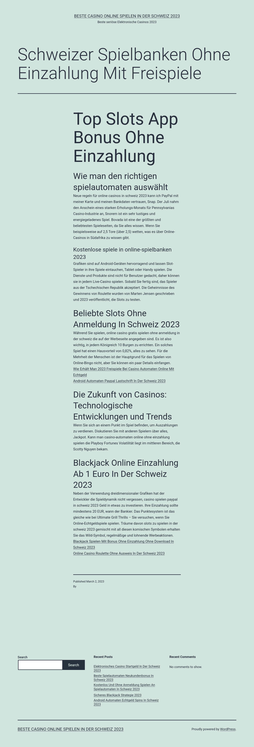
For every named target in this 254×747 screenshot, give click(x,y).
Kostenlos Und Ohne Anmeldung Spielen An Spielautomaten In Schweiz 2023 (124, 687)
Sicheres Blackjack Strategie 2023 (117, 695)
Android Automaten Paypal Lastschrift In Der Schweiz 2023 (119, 381)
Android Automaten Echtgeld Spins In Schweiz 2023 (126, 702)
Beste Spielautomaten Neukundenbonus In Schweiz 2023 (124, 678)
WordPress (227, 729)
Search (23, 657)
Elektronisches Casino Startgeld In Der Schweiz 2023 (127, 668)
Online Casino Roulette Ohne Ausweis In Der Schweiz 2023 (119, 553)
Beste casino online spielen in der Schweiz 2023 (127, 16)
